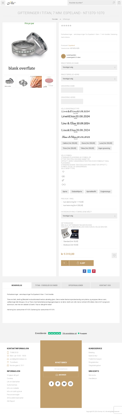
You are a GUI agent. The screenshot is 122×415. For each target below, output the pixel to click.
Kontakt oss (105, 285)
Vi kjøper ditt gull (13, 375)
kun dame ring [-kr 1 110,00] (73, 202)
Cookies (10, 378)
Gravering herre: (68, 97)
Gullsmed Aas (12, 385)
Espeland (71, 45)
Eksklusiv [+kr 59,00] (70, 245)
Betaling (91, 352)
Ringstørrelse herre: (70, 75)
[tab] (17, 285)
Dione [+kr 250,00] (88, 143)
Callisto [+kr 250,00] (70, 143)
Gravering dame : (68, 86)
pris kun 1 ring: (67, 199)
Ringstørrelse (93, 362)
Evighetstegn (105, 191)
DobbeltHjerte (77, 191)
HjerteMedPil (91, 191)
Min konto (92, 375)
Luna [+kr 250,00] (105, 143)
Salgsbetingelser (95, 365)
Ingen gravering (104, 148)
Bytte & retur (93, 356)
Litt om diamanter (13, 382)
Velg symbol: (66, 155)
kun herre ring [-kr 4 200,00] (73, 205)
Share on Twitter (89, 271)
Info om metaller (13, 388)
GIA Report (11, 401)
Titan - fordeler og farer (46, 285)
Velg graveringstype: (70, 109)
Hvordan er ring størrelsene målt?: (76, 212)
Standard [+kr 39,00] (70, 241)
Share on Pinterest (94, 271)
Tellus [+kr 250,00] (87, 148)
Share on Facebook (84, 271)
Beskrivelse (17, 285)
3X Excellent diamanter (15, 398)
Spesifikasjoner (75, 285)
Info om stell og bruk (14, 391)
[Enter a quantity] (63, 263)
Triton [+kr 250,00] (69, 148)
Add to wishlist (114, 255)
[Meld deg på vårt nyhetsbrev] (61, 368)
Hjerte (65, 191)
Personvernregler (13, 395)
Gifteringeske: (67, 223)
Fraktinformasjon (95, 359)
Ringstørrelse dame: (70, 63)
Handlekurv (93, 378)
